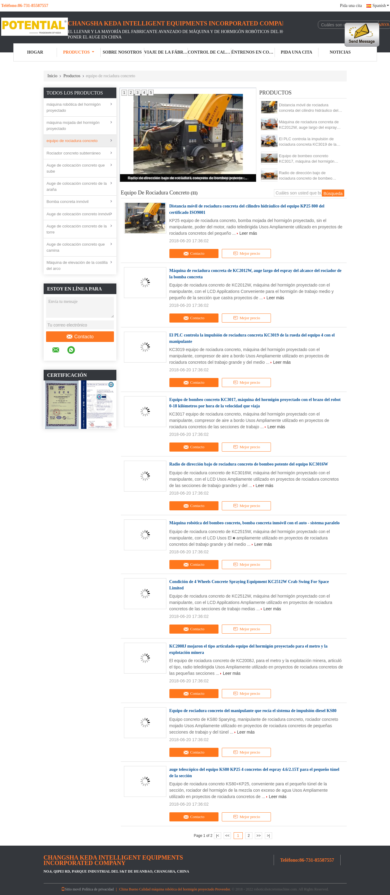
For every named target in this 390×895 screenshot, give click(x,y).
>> (258, 836)
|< (217, 836)
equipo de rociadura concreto (72, 140)
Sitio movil (71, 889)
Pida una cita (351, 5)
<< (227, 836)
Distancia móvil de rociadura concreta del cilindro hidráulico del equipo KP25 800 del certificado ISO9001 (308, 108)
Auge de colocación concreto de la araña (77, 186)
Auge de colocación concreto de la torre (77, 229)
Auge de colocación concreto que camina (76, 247)
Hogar (35, 52)
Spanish (380, 5)
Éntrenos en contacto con (253, 52)
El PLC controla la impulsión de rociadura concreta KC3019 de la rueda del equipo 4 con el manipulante (308, 142)
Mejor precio (246, 253)
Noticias (340, 52)
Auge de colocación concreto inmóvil (79, 214)
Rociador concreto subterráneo (74, 153)
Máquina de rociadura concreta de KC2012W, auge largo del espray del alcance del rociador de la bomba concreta (309, 125)
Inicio (53, 76)
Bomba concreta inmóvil (68, 201)
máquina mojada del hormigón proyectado (73, 125)
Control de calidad (210, 52)
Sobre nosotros (122, 52)
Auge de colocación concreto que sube (76, 168)
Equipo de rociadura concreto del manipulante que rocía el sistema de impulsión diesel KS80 (253, 710)
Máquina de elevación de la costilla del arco (77, 265)
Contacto (80, 337)
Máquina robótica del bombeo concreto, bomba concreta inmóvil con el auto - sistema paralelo (254, 523)
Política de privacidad (98, 889)
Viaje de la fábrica (166, 52)
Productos (78, 52)
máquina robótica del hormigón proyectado (74, 107)
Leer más (248, 233)
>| (268, 836)
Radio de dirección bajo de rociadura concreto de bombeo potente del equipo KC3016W (188, 178)
